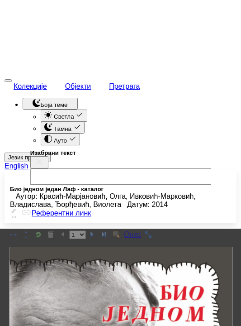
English (16, 166)
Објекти (78, 86)
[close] (39, 161)
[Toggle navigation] (8, 80)
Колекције (30, 86)
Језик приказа (27, 157)
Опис (132, 234)
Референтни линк (56, 213)
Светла (64, 115)
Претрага (124, 86)
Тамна (62, 127)
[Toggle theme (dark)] (50, 104)
